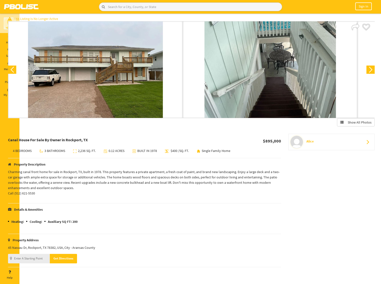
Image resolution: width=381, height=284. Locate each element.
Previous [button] (27, 72)
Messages (9, 66)
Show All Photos (353, 124)
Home (9, 39)
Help (9, 274)
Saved (9, 53)
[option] (110, 71)
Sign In (363, 6)
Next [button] (368, 72)
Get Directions (78, 261)
